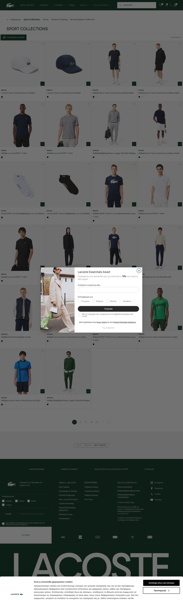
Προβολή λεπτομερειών (45, 595)
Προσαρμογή (161, 571)
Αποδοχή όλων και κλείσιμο (161, 563)
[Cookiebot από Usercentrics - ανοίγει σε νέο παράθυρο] (16, 595)
